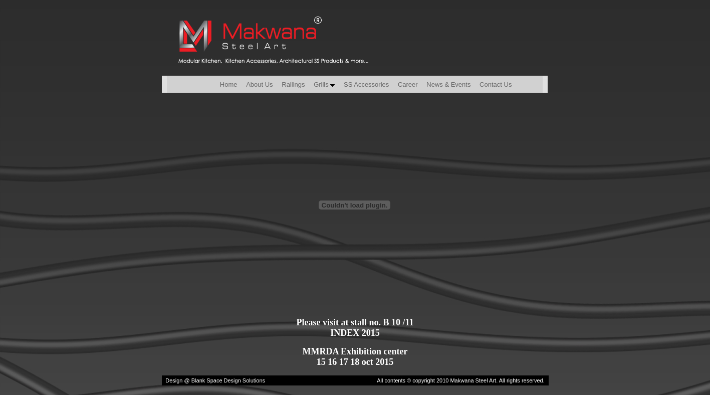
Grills (324, 84)
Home (214, 84)
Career (408, 84)
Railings (293, 84)
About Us (259, 84)
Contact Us (496, 84)
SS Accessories (366, 84)
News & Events (448, 84)
